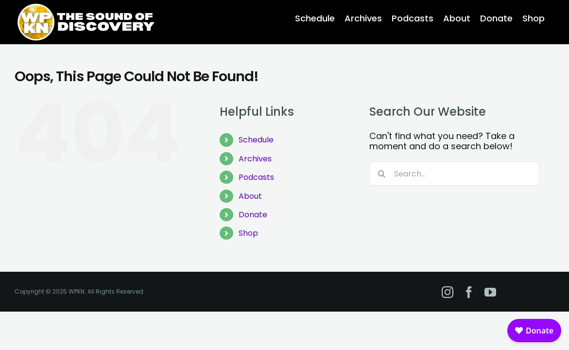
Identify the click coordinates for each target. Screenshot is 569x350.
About (250, 196)
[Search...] (454, 173)
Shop (248, 233)
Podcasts (256, 177)
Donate (253, 214)
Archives (255, 158)
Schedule (256, 139)
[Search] (381, 173)
